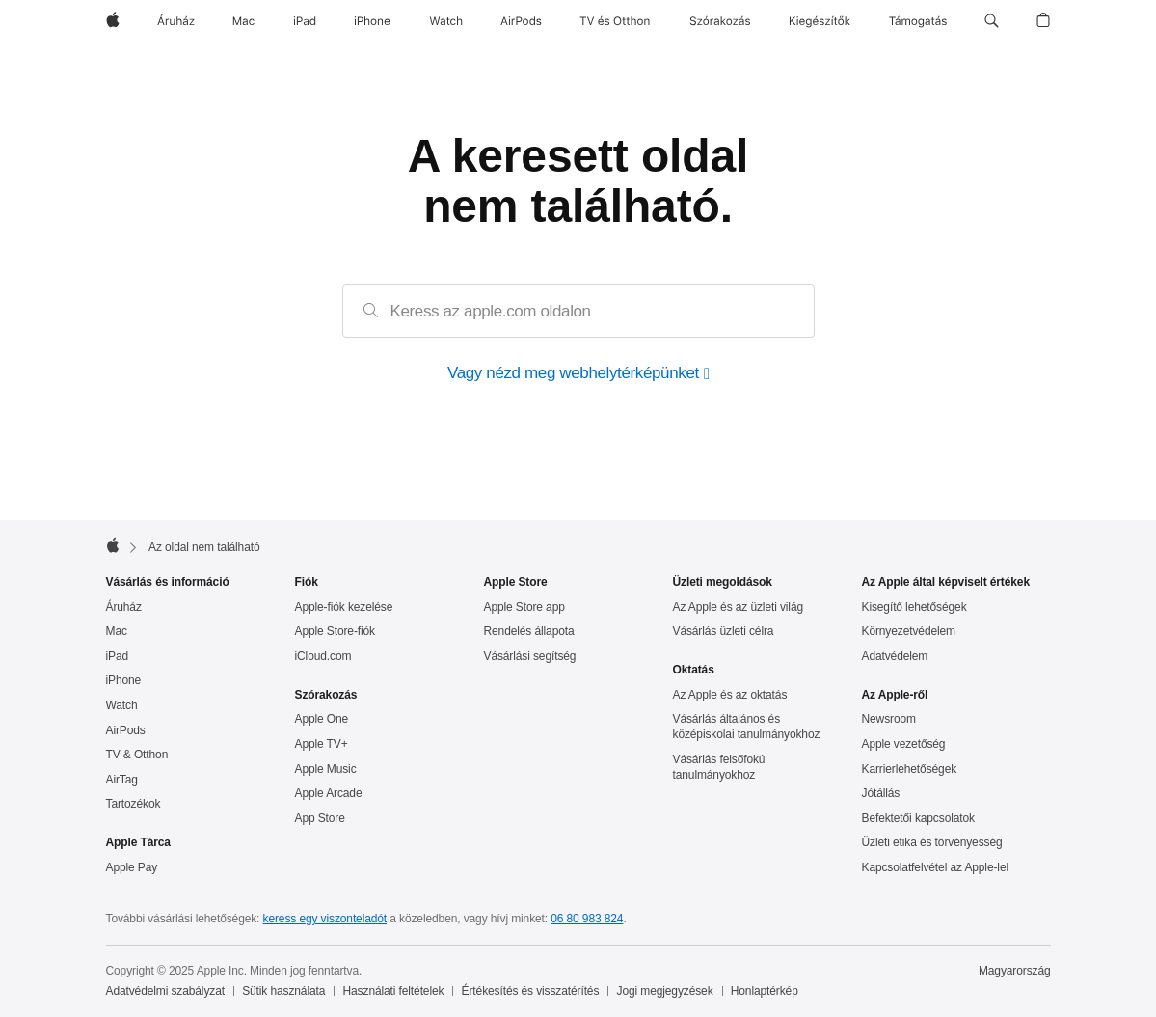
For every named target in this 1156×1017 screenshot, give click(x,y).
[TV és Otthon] (615, 21)
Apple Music (326, 769)
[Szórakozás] (720, 21)
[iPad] (304, 21)
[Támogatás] (917, 21)
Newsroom (889, 719)
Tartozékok (133, 804)
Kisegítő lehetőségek (914, 607)
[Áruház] (175, 21)
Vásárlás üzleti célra (723, 631)
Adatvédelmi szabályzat (165, 991)
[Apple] (112, 21)
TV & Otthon (137, 754)
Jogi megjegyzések (665, 991)
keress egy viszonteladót (325, 918)
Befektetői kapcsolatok (918, 818)
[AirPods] (521, 21)
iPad (117, 656)
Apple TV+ (321, 744)
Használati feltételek (393, 991)
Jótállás (881, 793)
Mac (116, 631)
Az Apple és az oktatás (730, 694)
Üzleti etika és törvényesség (932, 842)
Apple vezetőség (904, 744)
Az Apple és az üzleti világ (738, 607)
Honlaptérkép (764, 991)
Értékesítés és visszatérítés (531, 991)
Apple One (322, 719)
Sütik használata (283, 991)
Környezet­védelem (908, 631)
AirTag (122, 779)
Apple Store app (524, 607)
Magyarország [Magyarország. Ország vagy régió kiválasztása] (1015, 970)
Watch (122, 705)
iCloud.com (323, 656)
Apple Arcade (329, 793)
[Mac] (243, 21)
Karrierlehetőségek (909, 769)
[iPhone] (372, 21)
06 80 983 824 (587, 918)
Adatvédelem (895, 656)
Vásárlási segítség (530, 656)
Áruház (124, 607)
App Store (320, 818)
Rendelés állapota (529, 631)
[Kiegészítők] (819, 21)
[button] (992, 21)
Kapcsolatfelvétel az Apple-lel (935, 867)
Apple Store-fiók (335, 631)
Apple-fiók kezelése (344, 607)
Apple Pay (132, 867)
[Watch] (445, 21)
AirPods (126, 730)
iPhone (124, 680)
